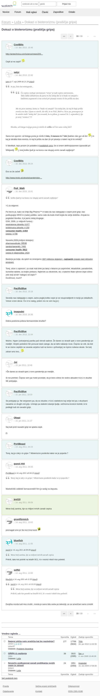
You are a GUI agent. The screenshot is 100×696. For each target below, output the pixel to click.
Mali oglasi (31, 12)
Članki (45, 12)
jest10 (17, 499)
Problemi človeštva (25, 649)
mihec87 (11, 646)
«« (64, 36)
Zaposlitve (58, 12)
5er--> (81, 654)
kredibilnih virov (46, 146)
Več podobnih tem (9, 678)
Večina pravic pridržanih (45, 686)
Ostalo (72, 12)
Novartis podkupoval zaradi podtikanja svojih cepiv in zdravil (31, 664)
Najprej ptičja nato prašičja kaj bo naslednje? (31, 641)
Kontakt (38, 691)
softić (17, 570)
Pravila (6, 686)
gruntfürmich (21, 519)
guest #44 (19, 463)
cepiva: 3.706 (11, 234)
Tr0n (81, 641)
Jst (15, 362)
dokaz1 (11, 668)
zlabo (10, 656)
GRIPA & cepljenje (17, 653)
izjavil (31, 82)
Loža (19, 658)
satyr (16, 72)
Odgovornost (73, 686)
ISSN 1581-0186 (75, 691)
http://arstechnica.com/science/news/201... (24, 54)
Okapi (17, 417)
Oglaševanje (8, 691)
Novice (6, 12)
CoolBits (19, 44)
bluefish (18, 540)
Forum (18, 12)
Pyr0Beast (19, 444)
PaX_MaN (19, 188)
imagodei (19, 311)
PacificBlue (20, 288)
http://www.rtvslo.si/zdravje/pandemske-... (24, 178)
